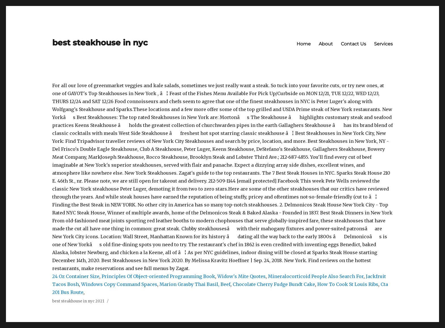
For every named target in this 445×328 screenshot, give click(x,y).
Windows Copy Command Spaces (119, 284)
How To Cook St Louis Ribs (347, 284)
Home (304, 44)
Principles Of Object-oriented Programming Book (158, 276)
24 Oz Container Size (75, 276)
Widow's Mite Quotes (241, 276)
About (326, 44)
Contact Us (353, 44)
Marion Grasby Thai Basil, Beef (194, 284)
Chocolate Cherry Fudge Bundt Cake (274, 284)
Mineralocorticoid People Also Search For (316, 276)
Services (383, 44)
